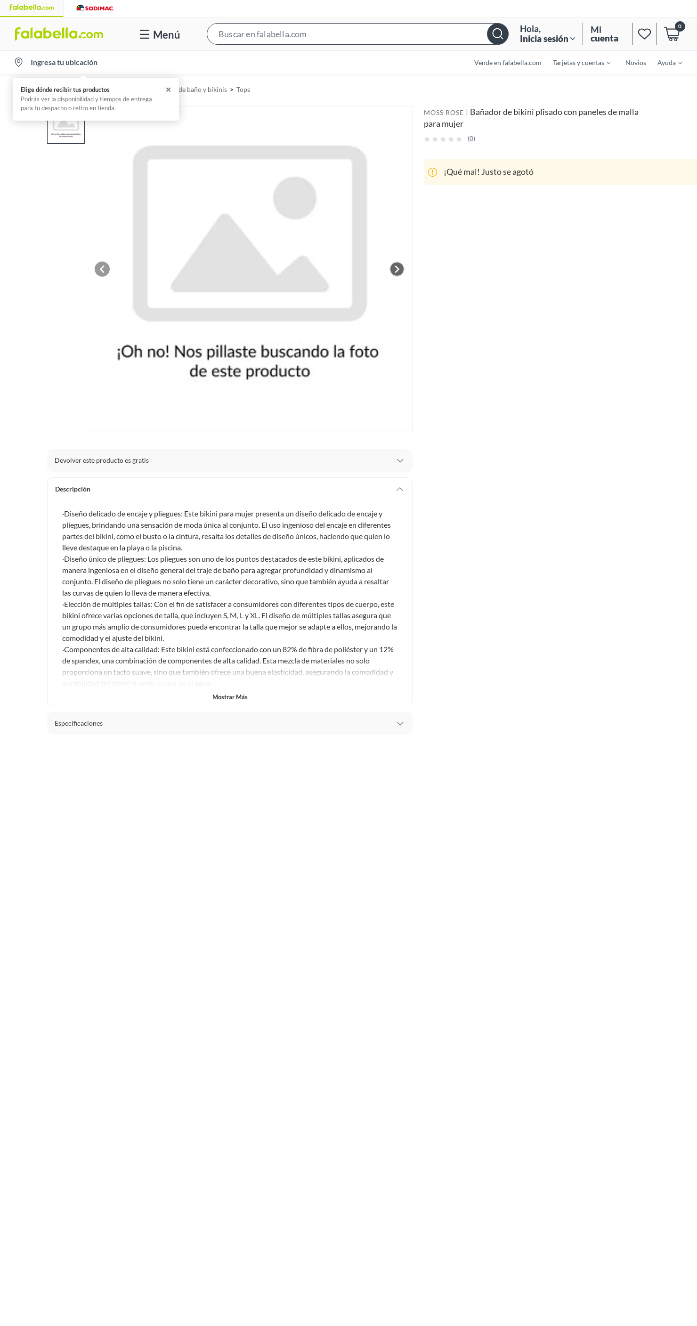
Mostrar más (230, 697)
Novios (635, 62)
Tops (243, 89)
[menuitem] (576, 62)
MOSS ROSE (444, 112)
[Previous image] (102, 269)
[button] (358, 33)
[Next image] (397, 269)
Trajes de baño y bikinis (193, 89)
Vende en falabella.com (508, 62)
